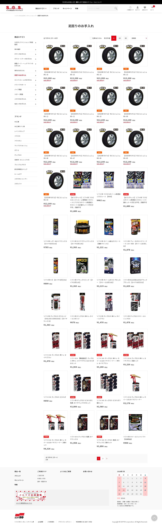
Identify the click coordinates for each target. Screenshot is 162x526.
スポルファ (18, 184)
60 (120, 38)
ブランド (56, 8)
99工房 (17, 122)
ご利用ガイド (130, 8)
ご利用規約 (50, 522)
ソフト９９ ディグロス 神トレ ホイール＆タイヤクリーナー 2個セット (55, 442)
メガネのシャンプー (21, 179)
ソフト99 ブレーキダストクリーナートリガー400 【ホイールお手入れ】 (135, 243)
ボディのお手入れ (20, 54)
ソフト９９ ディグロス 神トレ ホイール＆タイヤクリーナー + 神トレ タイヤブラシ (108, 360)
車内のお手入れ (20, 70)
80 (126, 38)
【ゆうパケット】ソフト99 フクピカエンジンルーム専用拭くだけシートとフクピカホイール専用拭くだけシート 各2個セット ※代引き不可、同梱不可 (82, 202)
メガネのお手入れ (20, 99)
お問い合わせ (87, 471)
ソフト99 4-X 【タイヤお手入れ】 (55, 280)
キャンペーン (67, 8)
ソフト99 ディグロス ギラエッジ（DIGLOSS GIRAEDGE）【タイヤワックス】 (55, 318)
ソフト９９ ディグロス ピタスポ (55, 397)
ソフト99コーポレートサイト (24, 522)
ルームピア (18, 174)
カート (152, 8)
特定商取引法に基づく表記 (84, 522)
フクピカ (17, 136)
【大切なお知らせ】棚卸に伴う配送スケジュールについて (82, 2)
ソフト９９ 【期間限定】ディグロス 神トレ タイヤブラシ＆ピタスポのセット (82, 360)
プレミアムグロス (20, 165)
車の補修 (17, 49)
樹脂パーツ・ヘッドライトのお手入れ (24, 65)
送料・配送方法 (42, 481)
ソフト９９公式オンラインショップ (25, 15)
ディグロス (18, 155)
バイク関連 (18, 89)
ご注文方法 (40, 475)
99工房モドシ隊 (20, 126)
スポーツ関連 (19, 94)
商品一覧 (18, 471)
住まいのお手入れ (20, 104)
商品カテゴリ (41, 8)
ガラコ (17, 150)
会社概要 (40, 522)
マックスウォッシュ (21, 146)
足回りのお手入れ (43, 15)
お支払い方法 (41, 478)
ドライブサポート (20, 85)
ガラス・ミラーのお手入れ (23, 59)
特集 (76, 8)
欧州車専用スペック (21, 169)
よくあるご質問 (65, 471)
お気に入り (144, 8)
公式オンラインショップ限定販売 (24, 43)
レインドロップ (20, 131)
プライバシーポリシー (65, 522)
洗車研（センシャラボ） (22, 160)
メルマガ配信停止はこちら (24, 503)
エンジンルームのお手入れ (23, 80)
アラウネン (18, 141)
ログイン (137, 8)
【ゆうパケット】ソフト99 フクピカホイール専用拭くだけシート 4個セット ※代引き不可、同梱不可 (135, 200)
